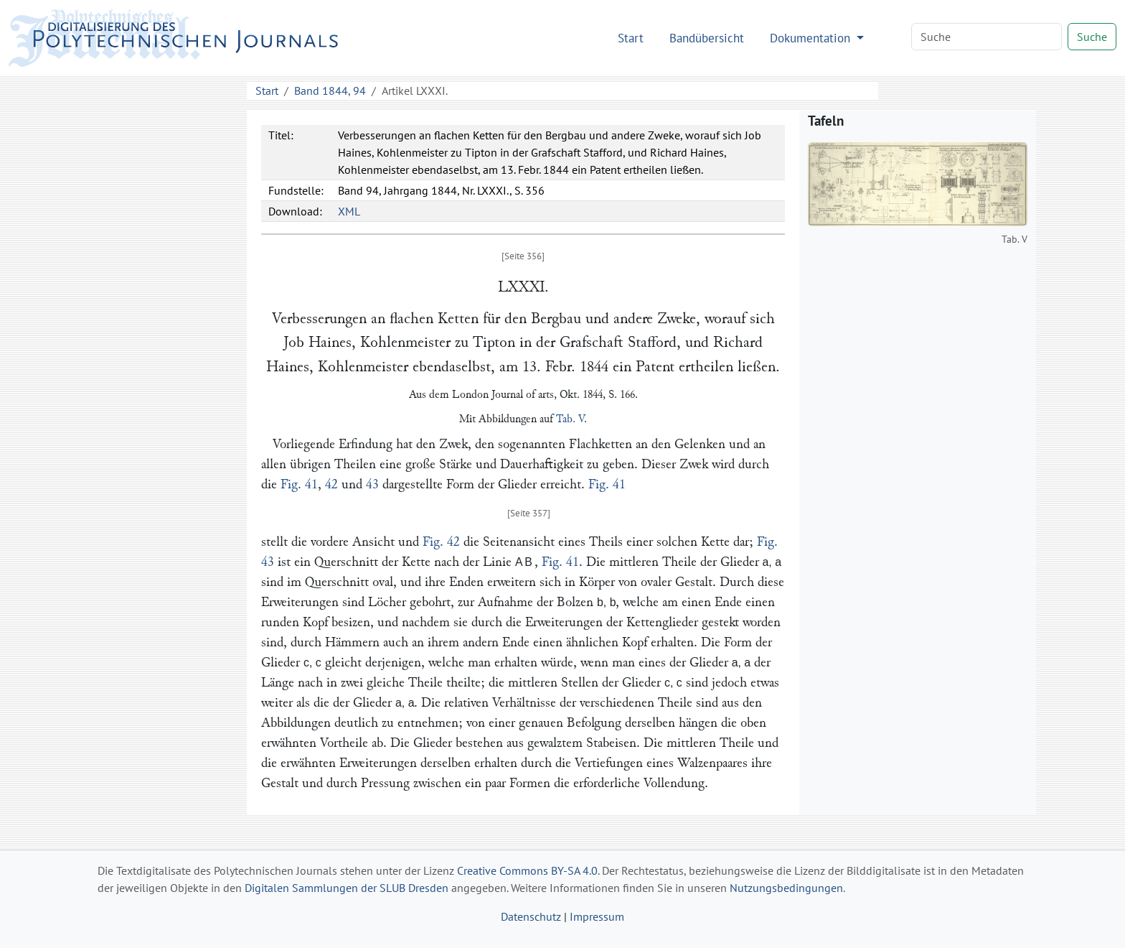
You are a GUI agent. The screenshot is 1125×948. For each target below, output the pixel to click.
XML (349, 211)
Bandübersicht (706, 37)
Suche (1092, 36)
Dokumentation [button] (812, 37)
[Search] (986, 36)
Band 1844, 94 (330, 90)
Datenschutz (531, 916)
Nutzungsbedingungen (786, 887)
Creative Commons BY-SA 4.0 (527, 870)
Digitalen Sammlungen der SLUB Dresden (346, 887)
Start (631, 37)
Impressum (597, 916)
